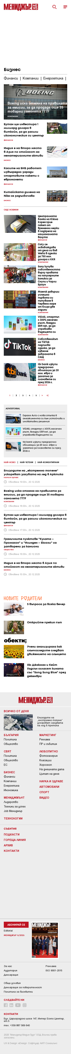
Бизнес (9, 772)
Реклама (44, 739)
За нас (8, 966)
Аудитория (10, 970)
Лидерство (11, 802)
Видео (44, 797)
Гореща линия (15, 839)
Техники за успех (15, 806)
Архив (8, 845)
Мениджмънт (14, 797)
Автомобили (49, 786)
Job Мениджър (13, 811)
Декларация (11, 975)
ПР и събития (48, 744)
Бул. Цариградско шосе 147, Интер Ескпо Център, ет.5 (34, 1019)
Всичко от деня (16, 711)
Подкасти (12, 834)
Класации (45, 760)
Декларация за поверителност (23, 987)
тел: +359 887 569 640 (17, 1025)
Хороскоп (45, 764)
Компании (10, 781)
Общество (11, 744)
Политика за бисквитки (18, 991)
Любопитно (48, 751)
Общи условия (12, 983)
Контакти (11, 850)
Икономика (11, 790)
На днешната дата (51, 769)
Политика (10, 739)
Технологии (13, 818)
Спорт (44, 792)
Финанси (9, 776)
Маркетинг (47, 735)
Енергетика (11, 785)
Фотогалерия (48, 755)
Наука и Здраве (51, 781)
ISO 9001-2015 (54, 970)
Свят (7, 751)
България (11, 735)
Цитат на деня (49, 774)
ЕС (5, 764)
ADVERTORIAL (13, 409)
